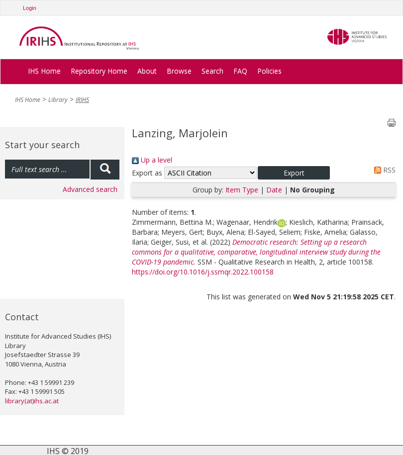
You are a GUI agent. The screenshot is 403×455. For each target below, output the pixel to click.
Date (274, 189)
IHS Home (44, 71)
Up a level (152, 160)
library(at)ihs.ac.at (32, 400)
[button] (294, 173)
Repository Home (99, 71)
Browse (179, 71)
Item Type (241, 189)
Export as (147, 173)
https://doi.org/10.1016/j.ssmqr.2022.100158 (203, 271)
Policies (269, 71)
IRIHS (82, 99)
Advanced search (90, 189)
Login (29, 8)
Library (58, 99)
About (147, 71)
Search (212, 71)
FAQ (240, 71)
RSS (383, 170)
